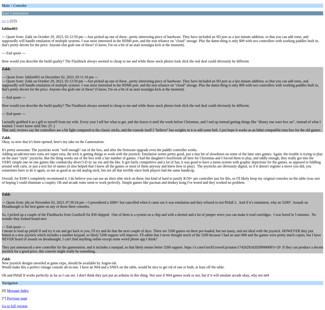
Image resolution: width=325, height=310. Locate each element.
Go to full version (14, 306)
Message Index (18, 291)
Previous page (17, 298)
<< (4, 21)
